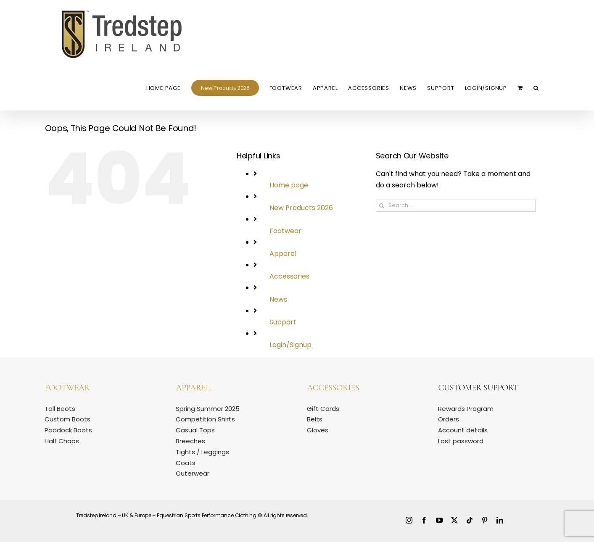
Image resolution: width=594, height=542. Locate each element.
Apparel (282, 253)
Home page (288, 185)
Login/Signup (290, 345)
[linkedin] (499, 520)
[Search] (382, 206)
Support (282, 322)
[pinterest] (484, 520)
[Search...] (456, 206)
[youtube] (439, 520)
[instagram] (409, 520)
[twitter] (454, 520)
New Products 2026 (301, 208)
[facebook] (424, 520)
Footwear (285, 231)
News (278, 299)
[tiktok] (469, 520)
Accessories (289, 276)
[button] (536, 87)
